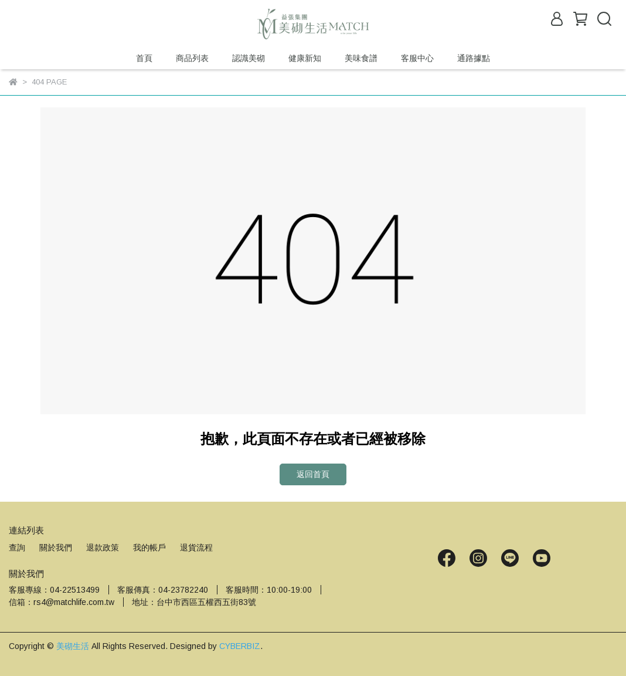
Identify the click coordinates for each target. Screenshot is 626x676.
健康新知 (304, 58)
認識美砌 (248, 58)
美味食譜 (361, 58)
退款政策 (102, 547)
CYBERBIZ (239, 646)
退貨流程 (196, 547)
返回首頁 (313, 474)
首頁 (144, 58)
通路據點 (473, 58)
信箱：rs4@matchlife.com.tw (61, 602)
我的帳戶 (149, 547)
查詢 (17, 547)
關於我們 (55, 547)
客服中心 (417, 58)
